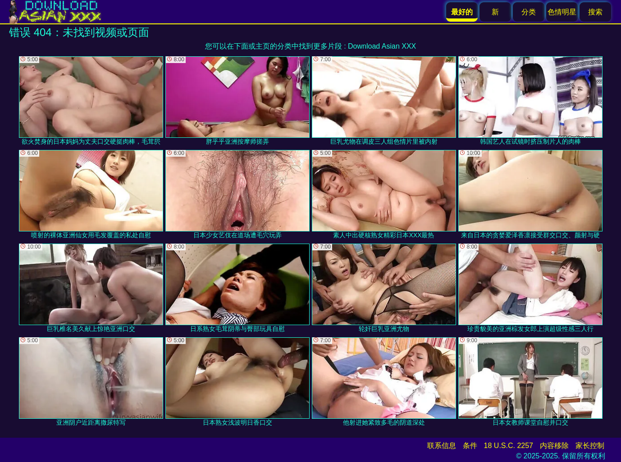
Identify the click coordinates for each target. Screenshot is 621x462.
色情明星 (562, 12)
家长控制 (589, 445)
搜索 (595, 12)
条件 (470, 445)
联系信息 (441, 445)
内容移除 (554, 445)
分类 (528, 12)
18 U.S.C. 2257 (508, 445)
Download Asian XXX (382, 46)
